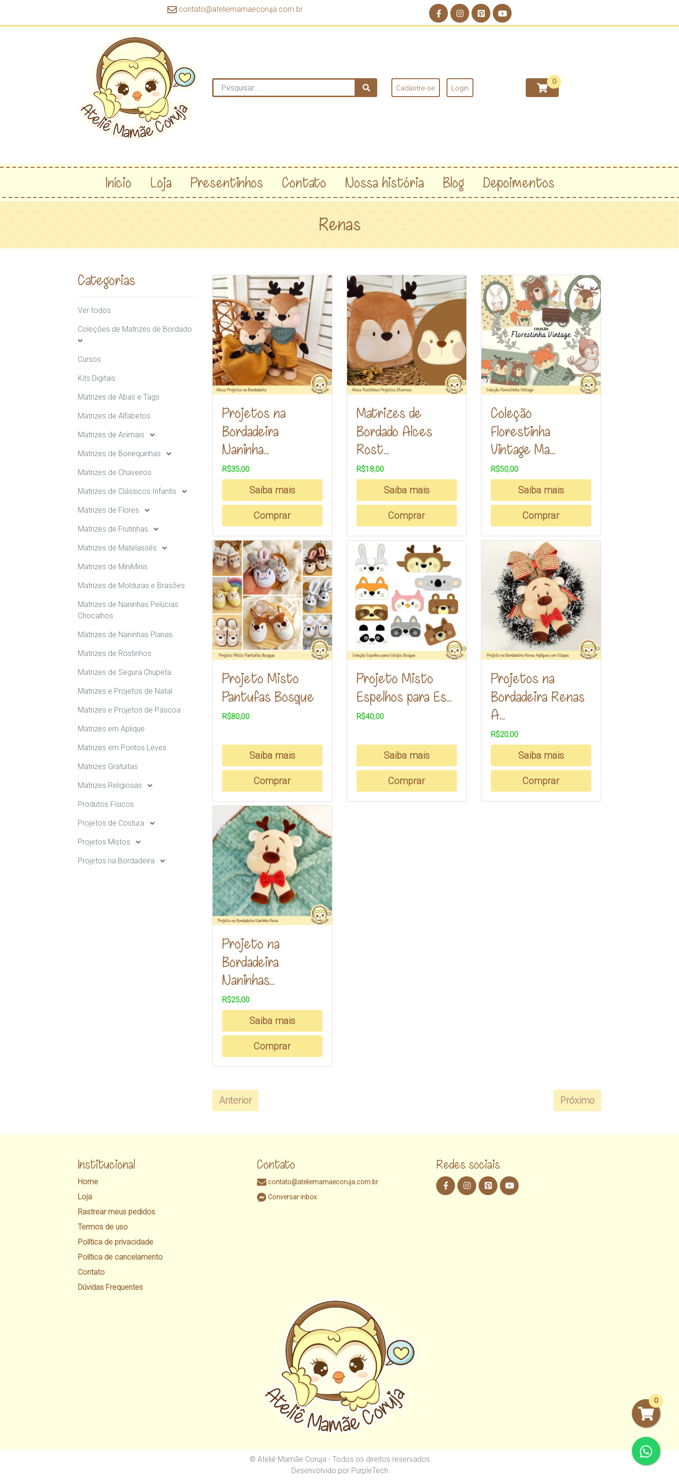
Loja (85, 1196)
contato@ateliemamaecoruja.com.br (235, 9)
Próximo (577, 1100)
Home (88, 1181)
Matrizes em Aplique (111, 728)
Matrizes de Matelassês (117, 547)
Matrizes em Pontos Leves (122, 747)
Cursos (89, 359)
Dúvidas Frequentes (110, 1287)
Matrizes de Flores (108, 510)
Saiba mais (272, 490)
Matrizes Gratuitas (108, 766)
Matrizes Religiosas (110, 785)
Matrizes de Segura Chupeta (124, 672)
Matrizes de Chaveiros (114, 472)
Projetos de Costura (111, 823)
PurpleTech (369, 1470)
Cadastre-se (415, 88)
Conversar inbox (287, 1197)
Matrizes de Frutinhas (113, 529)
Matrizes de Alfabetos (114, 415)
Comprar (272, 515)
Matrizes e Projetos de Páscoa (129, 709)
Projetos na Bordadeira (116, 860)
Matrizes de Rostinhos (114, 653)
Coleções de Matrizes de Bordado (135, 329)
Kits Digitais (97, 378)
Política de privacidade (115, 1242)
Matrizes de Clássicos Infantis (127, 491)
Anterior (235, 1100)
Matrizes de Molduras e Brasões (131, 585)
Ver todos (94, 310)
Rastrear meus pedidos (116, 1211)
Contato (91, 1272)
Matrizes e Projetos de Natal (125, 691)
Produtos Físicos (106, 804)
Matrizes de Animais (111, 434)
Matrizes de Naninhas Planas (125, 634)
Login (460, 88)
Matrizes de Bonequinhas (119, 453)
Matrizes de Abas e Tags (118, 397)
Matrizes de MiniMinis (113, 566)
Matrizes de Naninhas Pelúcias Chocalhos (128, 610)
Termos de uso (103, 1226)
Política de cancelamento (120, 1257)
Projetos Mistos (104, 841)
